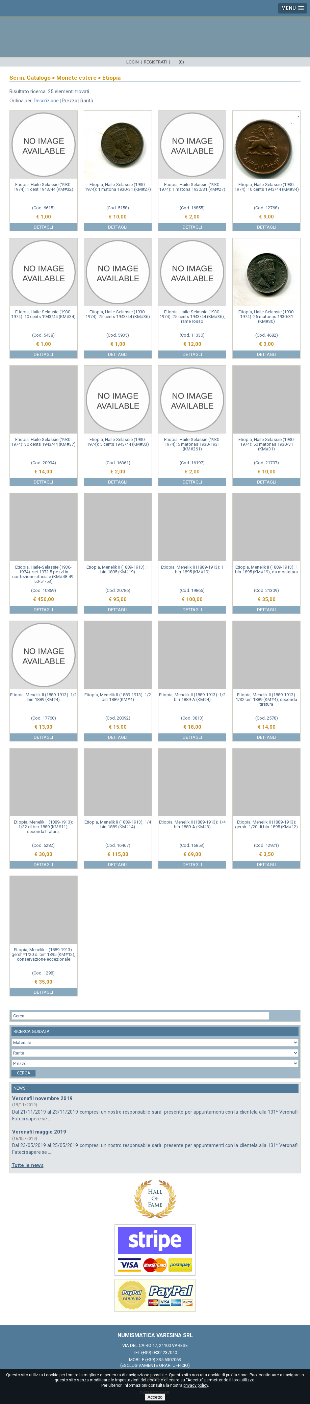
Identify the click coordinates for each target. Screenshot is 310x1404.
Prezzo (69, 100)
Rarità (86, 100)
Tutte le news (27, 1165)
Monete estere (76, 77)
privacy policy (195, 1385)
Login (132, 61)
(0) (181, 61)
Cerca (23, 1073)
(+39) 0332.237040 (159, 1352)
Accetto (155, 1397)
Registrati (155, 61)
